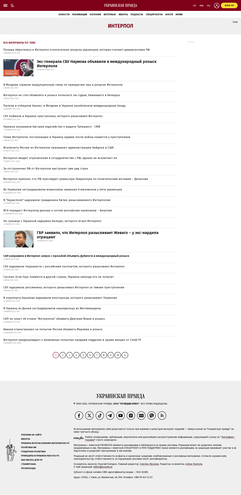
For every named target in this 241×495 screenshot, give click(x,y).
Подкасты (137, 14)
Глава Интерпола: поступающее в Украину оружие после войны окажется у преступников (66, 137)
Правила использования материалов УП (45, 443)
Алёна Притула (194, 464)
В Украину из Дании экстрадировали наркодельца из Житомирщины (52, 308)
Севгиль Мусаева (149, 464)
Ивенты (123, 14)
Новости (64, 14)
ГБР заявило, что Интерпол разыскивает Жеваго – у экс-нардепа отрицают (97, 234)
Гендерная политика (33, 451)
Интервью (110, 14)
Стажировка (28, 464)
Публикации (79, 14)
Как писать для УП (31, 460)
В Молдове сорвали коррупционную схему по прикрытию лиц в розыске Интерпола (63, 84)
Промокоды (28, 468)
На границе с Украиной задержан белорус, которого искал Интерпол (52, 221)
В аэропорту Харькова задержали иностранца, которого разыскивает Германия (60, 298)
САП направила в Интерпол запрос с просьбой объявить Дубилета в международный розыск (66, 256)
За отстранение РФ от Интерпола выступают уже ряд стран (45, 168)
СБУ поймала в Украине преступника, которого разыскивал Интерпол (52, 116)
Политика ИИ (28, 447)
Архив (179, 14)
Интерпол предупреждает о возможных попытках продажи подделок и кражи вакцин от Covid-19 (72, 340)
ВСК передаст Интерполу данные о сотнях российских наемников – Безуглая (57, 210)
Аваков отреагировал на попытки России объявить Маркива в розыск (52, 329)
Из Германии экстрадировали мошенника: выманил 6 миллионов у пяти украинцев (62, 189)
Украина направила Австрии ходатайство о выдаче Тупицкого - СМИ (51, 126)
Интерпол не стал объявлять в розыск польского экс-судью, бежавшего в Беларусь (61, 95)
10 (117, 355)
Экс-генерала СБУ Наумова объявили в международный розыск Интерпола (96, 63)
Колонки (95, 14)
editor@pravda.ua (102, 466)
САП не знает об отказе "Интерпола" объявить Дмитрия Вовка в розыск (54, 319)
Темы (235, 22)
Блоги (169, 14)
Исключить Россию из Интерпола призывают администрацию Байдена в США (58, 147)
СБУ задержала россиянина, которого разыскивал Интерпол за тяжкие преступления (63, 287)
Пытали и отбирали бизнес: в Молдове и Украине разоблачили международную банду (64, 105)
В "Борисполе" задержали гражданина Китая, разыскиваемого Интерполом (56, 200)
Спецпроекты (154, 14)
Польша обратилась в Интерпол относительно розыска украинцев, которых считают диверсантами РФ (76, 49)
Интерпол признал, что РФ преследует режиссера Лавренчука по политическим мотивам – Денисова (75, 179)
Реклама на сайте (31, 434)
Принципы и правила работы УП (40, 455)
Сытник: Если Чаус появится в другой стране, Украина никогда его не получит (58, 277)
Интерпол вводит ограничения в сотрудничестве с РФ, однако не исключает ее (60, 158)
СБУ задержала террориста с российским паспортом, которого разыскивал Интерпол (63, 266)
